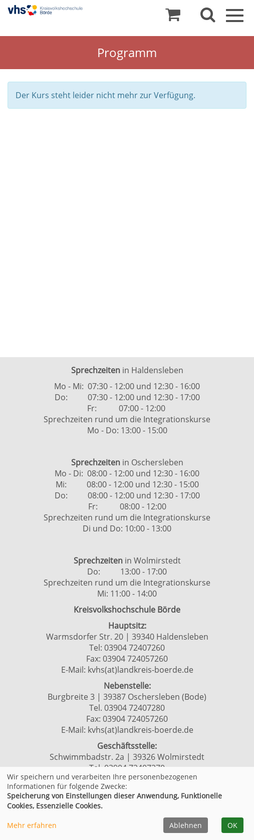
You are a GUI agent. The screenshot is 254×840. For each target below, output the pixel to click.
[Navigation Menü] (234, 14)
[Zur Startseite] (45, 10)
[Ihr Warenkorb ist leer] (172, 17)
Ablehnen (185, 825)
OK (232, 825)
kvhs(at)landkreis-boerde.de (140, 669)
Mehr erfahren (32, 825)
